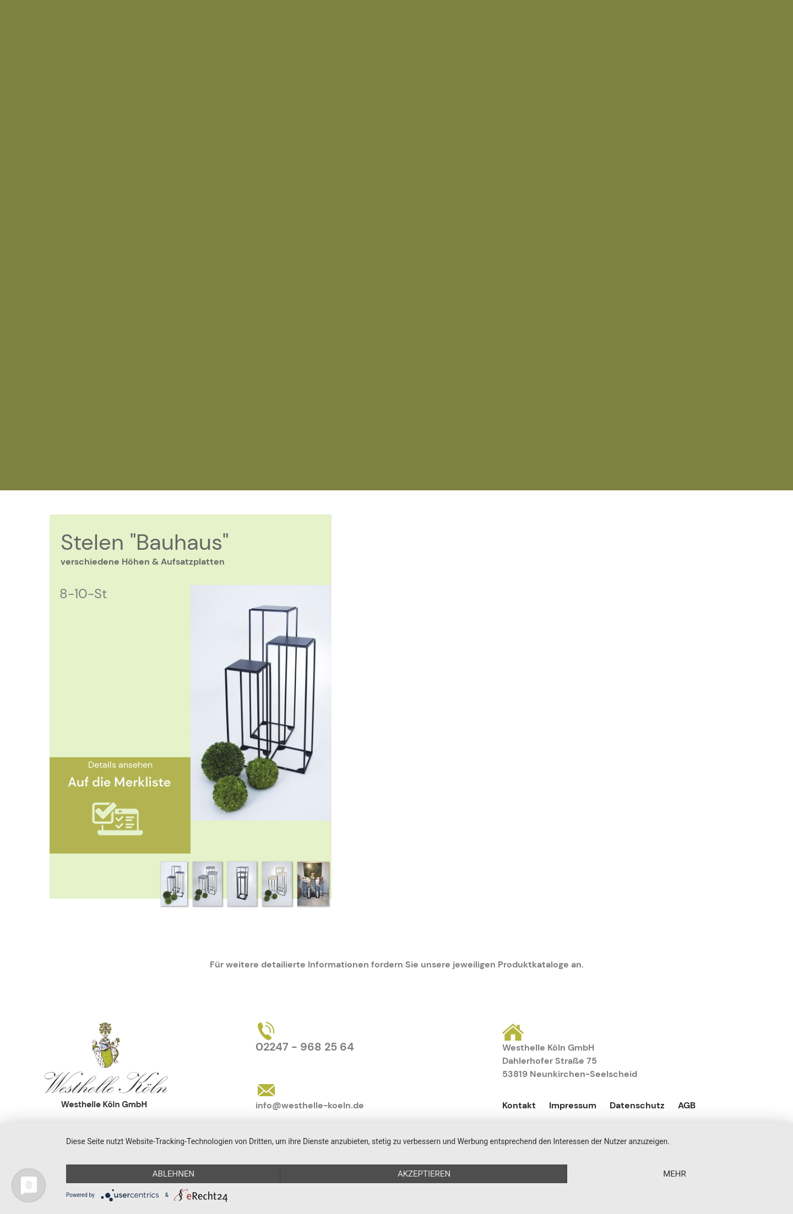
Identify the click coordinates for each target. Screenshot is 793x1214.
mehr (674, 1174)
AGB (687, 1105)
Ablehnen (173, 1174)
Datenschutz (637, 1105)
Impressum (572, 1105)
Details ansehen (120, 764)
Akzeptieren (424, 1174)
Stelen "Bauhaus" (145, 542)
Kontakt (519, 1105)
